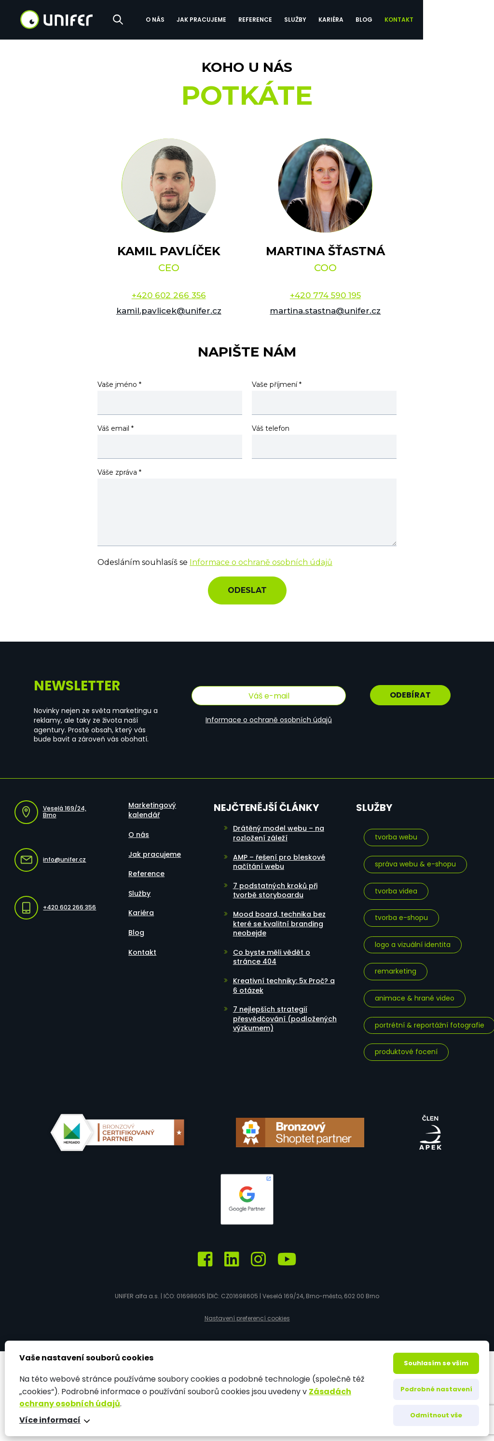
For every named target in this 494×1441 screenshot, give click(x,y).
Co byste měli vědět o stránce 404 (271, 955)
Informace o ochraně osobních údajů (261, 562)
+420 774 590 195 (325, 295)
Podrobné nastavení (436, 1389)
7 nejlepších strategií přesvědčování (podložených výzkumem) (285, 1017)
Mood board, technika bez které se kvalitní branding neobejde (279, 922)
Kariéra (389, 18)
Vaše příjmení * (277, 384)
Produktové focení (406, 1050)
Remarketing (395, 970)
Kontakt (457, 18)
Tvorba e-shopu (401, 916)
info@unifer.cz (50, 858)
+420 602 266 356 (169, 295)
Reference (314, 18)
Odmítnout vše (436, 1415)
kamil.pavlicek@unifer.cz (168, 311)
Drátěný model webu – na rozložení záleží (278, 832)
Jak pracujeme (260, 18)
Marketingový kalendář (152, 809)
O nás (214, 18)
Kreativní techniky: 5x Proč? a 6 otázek (284, 984)
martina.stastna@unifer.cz (325, 311)
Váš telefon (270, 428)
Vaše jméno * (119, 384)
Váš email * (115, 428)
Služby (354, 18)
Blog (422, 18)
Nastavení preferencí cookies (247, 1317)
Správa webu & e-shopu (415, 862)
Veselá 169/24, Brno (50, 811)
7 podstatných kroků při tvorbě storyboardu (275, 889)
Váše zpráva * (119, 472)
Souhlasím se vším (436, 1363)
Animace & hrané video (414, 997)
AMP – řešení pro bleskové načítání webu (279, 860)
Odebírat (410, 694)
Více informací (50, 1420)
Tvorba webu (396, 836)
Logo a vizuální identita (413, 943)
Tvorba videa (396, 889)
